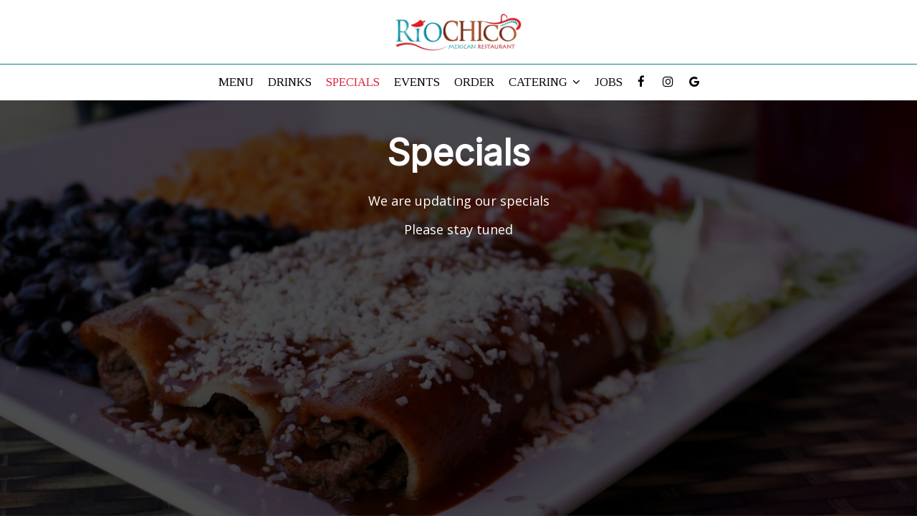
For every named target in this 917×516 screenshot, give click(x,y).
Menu (236, 82)
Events (417, 82)
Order (474, 82)
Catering (544, 82)
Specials (353, 82)
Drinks (290, 82)
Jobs (609, 82)
